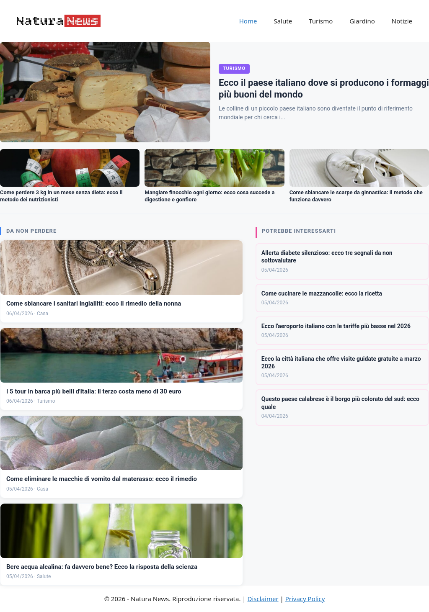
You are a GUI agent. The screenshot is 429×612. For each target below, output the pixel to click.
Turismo (321, 21)
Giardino (362, 21)
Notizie (402, 21)
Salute (283, 21)
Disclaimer (263, 598)
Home (248, 21)
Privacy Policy (305, 598)
